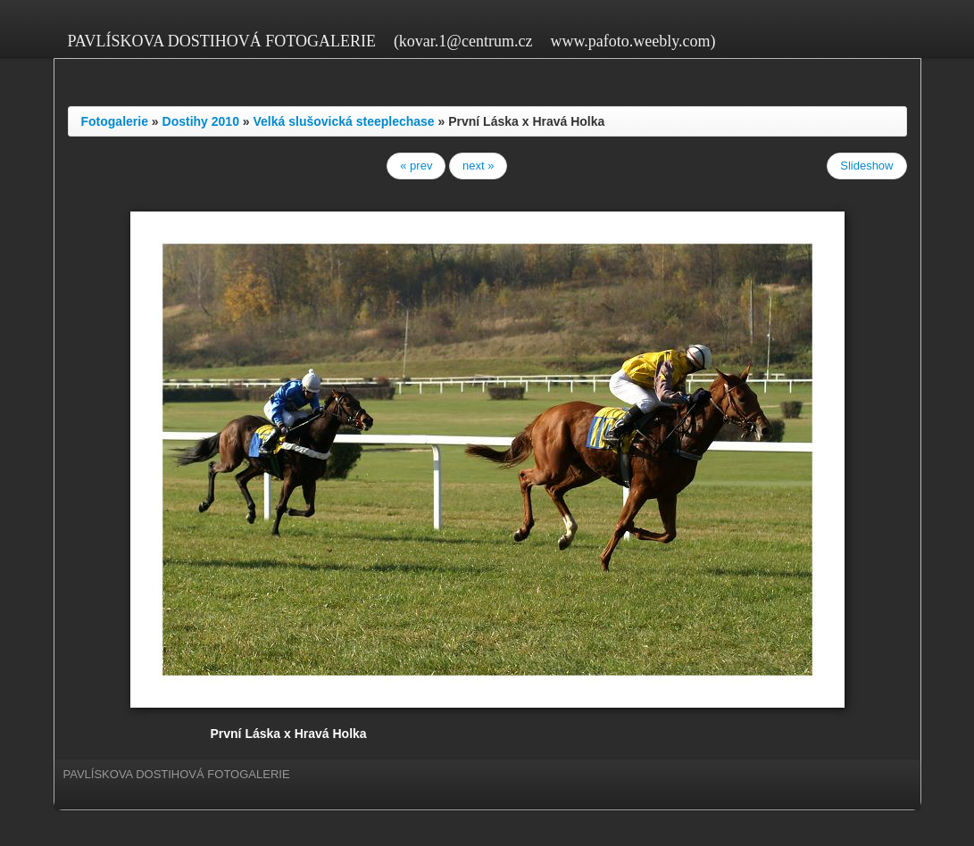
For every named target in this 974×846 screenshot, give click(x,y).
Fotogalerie (114, 121)
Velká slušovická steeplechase (344, 121)
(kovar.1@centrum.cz (463, 41)
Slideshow (866, 165)
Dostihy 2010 (200, 121)
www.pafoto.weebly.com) (632, 41)
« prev (416, 165)
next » (478, 165)
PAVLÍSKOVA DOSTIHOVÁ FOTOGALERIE (222, 41)
